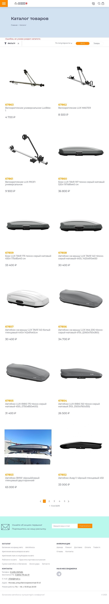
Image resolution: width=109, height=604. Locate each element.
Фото (83, 43)
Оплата (88, 547)
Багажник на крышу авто (12, 547)
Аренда (60, 547)
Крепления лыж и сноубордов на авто (18, 556)
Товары (97, 43)
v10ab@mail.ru (14, 579)
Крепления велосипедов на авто (15, 551)
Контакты (69, 551)
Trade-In (96, 547)
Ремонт (68, 547)
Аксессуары (34, 564)
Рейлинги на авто (9, 560)
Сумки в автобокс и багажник (14, 564)
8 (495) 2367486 (93, 3)
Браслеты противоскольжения (32, 560)
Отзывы (60, 551)
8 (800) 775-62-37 (22, 575)
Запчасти (46, 564)
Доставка (78, 547)
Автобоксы (30, 547)
